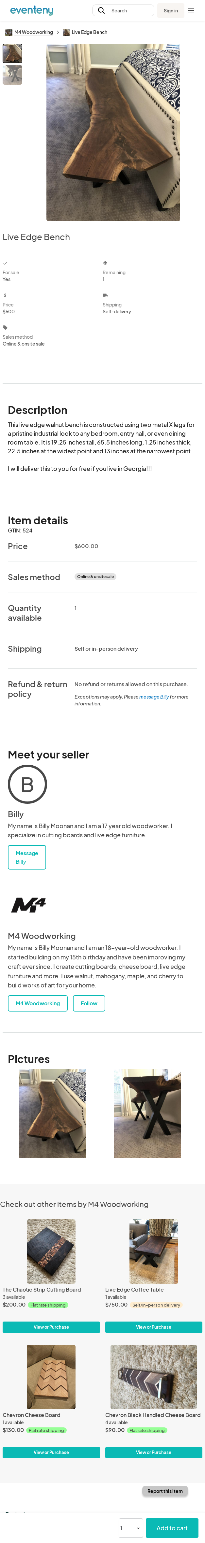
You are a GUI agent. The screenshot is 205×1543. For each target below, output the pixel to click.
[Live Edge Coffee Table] (154, 1251)
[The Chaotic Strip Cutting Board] (51, 1251)
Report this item (165, 1491)
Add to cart (172, 1528)
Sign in (171, 10)
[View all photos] (113, 132)
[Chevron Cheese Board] (51, 1377)
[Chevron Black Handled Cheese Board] (154, 1377)
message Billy (154, 697)
